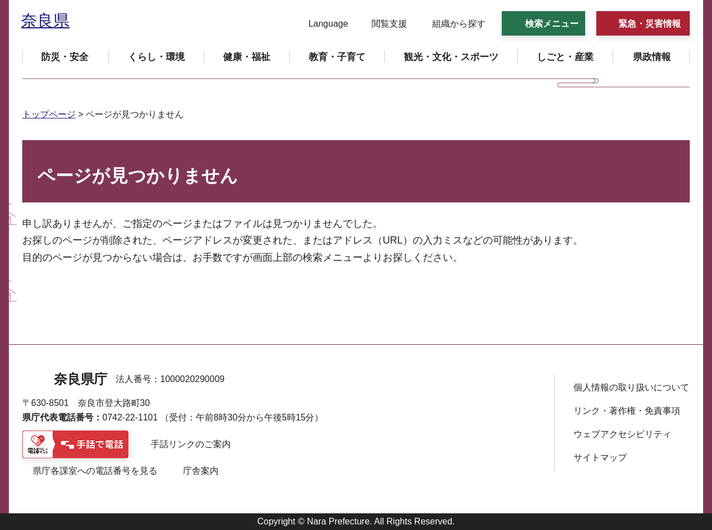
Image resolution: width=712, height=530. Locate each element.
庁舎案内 (201, 470)
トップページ (49, 114)
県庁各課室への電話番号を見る (95, 470)
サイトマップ (600, 457)
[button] (321, 24)
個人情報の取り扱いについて (631, 387)
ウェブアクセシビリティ (622, 434)
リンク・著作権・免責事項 (626, 410)
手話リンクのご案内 (191, 444)
